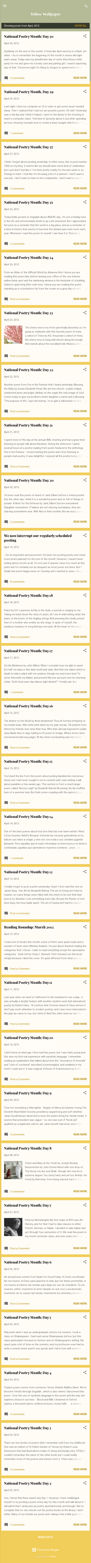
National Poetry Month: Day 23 (28, 313)
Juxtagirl (53, 1556)
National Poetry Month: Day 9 (27, 1093)
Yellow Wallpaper (45, 14)
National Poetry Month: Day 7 (27, 1205)
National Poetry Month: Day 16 (28, 706)
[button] (85, 36)
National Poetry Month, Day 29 (28, 91)
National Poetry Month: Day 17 (28, 650)
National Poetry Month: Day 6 (27, 1262)
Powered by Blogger (45, 1549)
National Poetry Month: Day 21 (28, 425)
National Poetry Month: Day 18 (28, 595)
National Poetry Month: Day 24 (28, 257)
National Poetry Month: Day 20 (29, 480)
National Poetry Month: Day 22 (28, 369)
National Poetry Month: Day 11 (28, 982)
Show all (81, 25)
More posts (45, 1537)
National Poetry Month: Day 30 (29, 36)
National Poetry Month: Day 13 (28, 872)
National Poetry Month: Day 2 (27, 1483)
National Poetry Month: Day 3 (27, 1428)
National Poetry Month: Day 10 (28, 1037)
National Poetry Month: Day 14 (28, 816)
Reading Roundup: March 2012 (29, 927)
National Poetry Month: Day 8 (27, 1148)
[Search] (86, 7)
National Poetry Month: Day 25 (28, 202)
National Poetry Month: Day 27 (28, 147)
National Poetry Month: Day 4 (27, 1372)
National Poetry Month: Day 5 (27, 1317)
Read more (80, 77)
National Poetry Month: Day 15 (28, 761)
